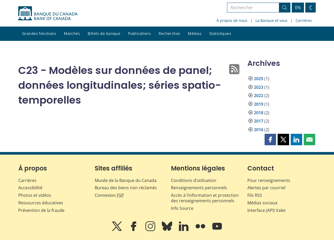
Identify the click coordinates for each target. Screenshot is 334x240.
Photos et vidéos (34, 195)
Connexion (109, 195)
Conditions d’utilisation (193, 180)
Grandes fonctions (39, 33)
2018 (258, 113)
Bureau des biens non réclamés (126, 188)
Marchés (72, 33)
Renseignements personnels (199, 188)
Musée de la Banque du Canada (126, 180)
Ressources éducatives (40, 203)
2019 (258, 104)
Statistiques (220, 33)
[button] (270, 139)
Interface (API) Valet (266, 210)
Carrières (304, 20)
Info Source (182, 208)
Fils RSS (254, 195)
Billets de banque (104, 33)
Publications (139, 33)
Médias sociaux (262, 203)
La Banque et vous (271, 20)
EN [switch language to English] (298, 7)
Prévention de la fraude (41, 210)
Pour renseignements (268, 180)
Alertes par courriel (266, 188)
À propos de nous (232, 20)
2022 (258, 95)
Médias (194, 33)
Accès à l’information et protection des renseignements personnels (205, 198)
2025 (258, 78)
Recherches (169, 33)
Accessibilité (30, 188)
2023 (258, 87)
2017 (258, 121)
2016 (258, 129)
